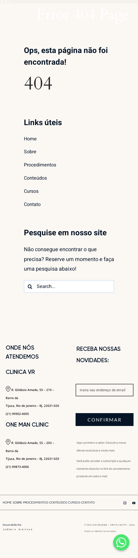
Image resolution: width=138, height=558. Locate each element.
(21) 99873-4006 (17, 467)
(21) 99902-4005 (17, 414)
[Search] (30, 286)
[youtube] (133, 502)
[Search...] (69, 286)
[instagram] (124, 502)
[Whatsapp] (121, 542)
